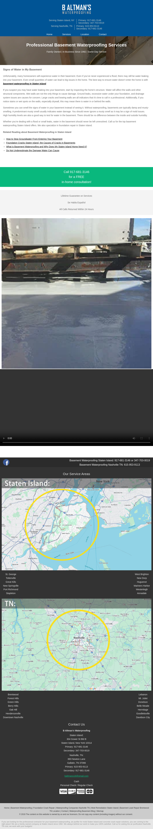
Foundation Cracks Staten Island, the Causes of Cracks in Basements (40, 143)
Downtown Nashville (13, 717)
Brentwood (13, 694)
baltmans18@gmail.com (76, 776)
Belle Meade (143, 706)
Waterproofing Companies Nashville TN (73, 808)
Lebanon (143, 694)
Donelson (143, 702)
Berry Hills (13, 706)
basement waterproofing (60, 822)
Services (66, 34)
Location (85, 34)
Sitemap (99, 811)
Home (49, 34)
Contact (103, 34)
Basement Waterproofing (21, 808)
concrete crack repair (112, 822)
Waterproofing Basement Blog (82, 811)
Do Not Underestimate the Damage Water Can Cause (32, 150)
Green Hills (13, 702)
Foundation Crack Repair (44, 808)
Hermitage (143, 709)
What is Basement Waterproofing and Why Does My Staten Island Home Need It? (46, 146)
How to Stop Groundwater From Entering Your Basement (34, 139)
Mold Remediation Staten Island (104, 808)
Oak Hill (13, 709)
